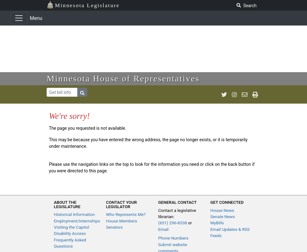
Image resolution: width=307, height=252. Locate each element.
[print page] (255, 94)
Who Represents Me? (126, 214)
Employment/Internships (77, 220)
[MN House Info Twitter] (224, 94)
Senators (114, 227)
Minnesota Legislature (83, 4)
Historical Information (74, 214)
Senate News (222, 216)
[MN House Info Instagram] (234, 94)
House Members (121, 220)
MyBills (217, 222)
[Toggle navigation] (19, 18)
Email (163, 229)
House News (222, 210)
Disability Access (70, 233)
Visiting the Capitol (71, 227)
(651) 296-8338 (172, 222)
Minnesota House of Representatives (123, 78)
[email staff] (244, 94)
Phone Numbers (173, 238)
